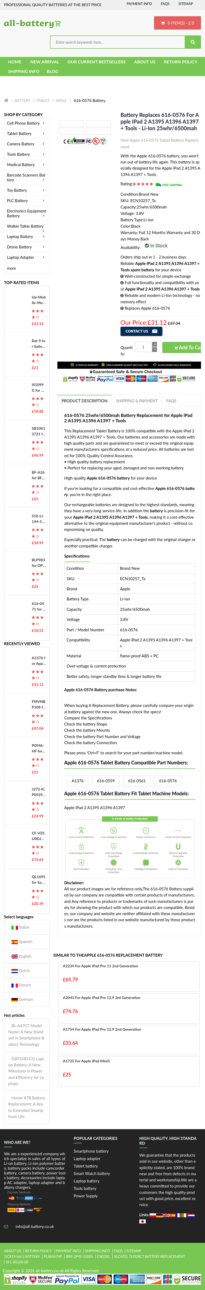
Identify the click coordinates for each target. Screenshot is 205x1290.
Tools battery (85, 1188)
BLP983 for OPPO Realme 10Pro (38, 563)
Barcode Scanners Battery (26, 177)
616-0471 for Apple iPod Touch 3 (38, 606)
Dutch (20, 970)
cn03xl (103, 1256)
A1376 (78, 781)
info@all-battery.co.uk (35, 1226)
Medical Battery (26, 164)
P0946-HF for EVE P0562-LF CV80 (38, 748)
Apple (61, 100)
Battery (22, 100)
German (22, 999)
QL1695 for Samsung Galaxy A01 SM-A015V (38, 879)
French (21, 985)
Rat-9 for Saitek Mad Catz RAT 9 (39, 343)
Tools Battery (26, 154)
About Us (12, 1251)
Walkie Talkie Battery (26, 226)
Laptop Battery (26, 236)
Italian (20, 927)
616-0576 (168, 781)
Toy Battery (26, 190)
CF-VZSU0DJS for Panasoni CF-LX (38, 836)
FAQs (165, 4)
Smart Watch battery (92, 1173)
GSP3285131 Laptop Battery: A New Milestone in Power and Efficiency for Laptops (26, 1071)
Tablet (42, 100)
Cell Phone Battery (26, 123)
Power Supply (86, 1195)
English (21, 956)
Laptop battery (87, 1180)
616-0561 (137, 781)
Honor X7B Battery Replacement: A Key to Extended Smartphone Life (26, 1107)
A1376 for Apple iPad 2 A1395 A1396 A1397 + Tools (39, 661)
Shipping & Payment (137, 400)
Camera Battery (26, 143)
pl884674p (53, 1256)
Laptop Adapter (26, 257)
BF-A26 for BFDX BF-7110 (38, 475)
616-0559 (106, 781)
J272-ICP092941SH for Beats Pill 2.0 (38, 792)
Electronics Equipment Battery (26, 213)
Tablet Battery (26, 133)
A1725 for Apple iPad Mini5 (86, 1061)
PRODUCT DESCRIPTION (85, 400)
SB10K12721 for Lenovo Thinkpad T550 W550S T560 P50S (38, 431)
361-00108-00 (17, 1262)
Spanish (22, 941)
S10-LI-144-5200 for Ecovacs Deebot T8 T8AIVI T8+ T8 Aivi (38, 519)
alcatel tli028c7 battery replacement (149, 1256)
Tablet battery (86, 1166)
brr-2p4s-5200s (79, 1256)
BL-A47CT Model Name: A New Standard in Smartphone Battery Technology (26, 1035)
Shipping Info (97, 1251)
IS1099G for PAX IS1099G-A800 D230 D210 (39, 387)
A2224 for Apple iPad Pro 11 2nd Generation (100, 966)
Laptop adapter (87, 1158)
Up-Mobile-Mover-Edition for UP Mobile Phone (39, 300)
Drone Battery (26, 246)
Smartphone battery (91, 1151)
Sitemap (185, 4)
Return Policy (38, 1251)
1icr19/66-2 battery (22, 1256)
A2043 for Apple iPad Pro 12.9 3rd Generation (101, 997)
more (11, 268)
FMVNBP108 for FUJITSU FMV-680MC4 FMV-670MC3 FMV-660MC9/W (39, 704)
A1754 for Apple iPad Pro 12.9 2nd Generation (102, 1029)
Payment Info (139, 4)
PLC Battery (26, 200)
